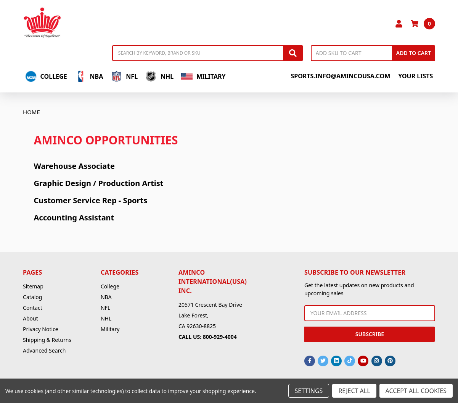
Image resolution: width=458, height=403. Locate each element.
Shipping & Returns (47, 339)
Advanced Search (44, 350)
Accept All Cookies (416, 391)
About (30, 318)
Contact (32, 307)
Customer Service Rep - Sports (91, 200)
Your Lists (415, 76)
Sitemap (33, 286)
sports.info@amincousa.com (340, 76)
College (46, 76)
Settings (309, 391)
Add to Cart (413, 53)
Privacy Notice (40, 329)
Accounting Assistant (74, 217)
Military (203, 76)
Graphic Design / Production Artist (99, 183)
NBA (89, 76)
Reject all (354, 391)
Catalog (32, 297)
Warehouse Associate (74, 166)
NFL (124, 76)
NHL (159, 76)
